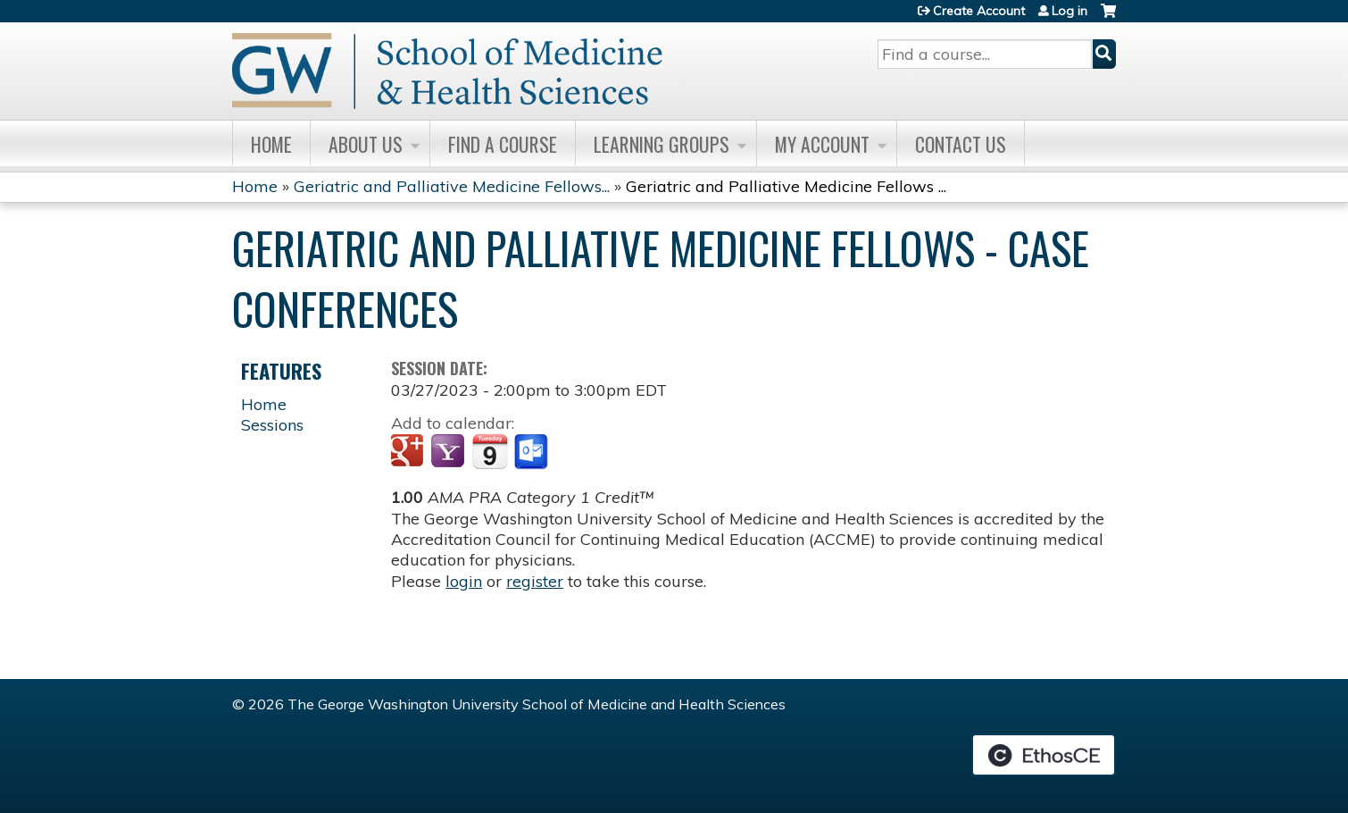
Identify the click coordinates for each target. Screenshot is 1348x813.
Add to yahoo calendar (449, 452)
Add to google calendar (409, 452)
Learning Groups (661, 144)
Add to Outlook (532, 452)
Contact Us (960, 144)
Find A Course (502, 144)
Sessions (272, 425)
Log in (1069, 10)
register (534, 581)
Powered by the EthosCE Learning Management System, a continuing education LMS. (1043, 754)
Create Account (979, 10)
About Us (366, 144)
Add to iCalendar (489, 451)
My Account (822, 144)
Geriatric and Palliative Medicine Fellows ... (786, 186)
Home (271, 144)
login (463, 581)
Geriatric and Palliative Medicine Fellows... (452, 186)
